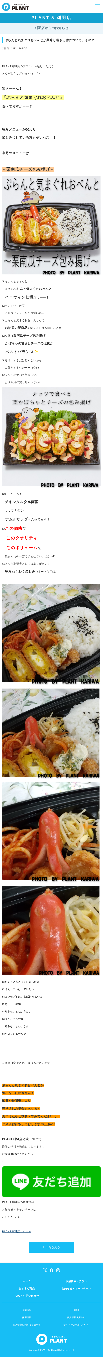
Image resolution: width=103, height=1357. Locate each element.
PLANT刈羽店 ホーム (16, 1231)
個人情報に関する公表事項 (27, 1324)
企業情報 (26, 1310)
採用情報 (26, 1317)
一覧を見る (53, 1247)
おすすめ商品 (27, 1288)
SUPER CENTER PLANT (15, 9)
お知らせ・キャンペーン (76, 1288)
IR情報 (76, 1310)
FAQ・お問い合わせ (27, 1295)
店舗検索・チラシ (76, 1281)
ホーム (27, 1281)
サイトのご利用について (76, 1324)
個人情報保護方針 (76, 1317)
